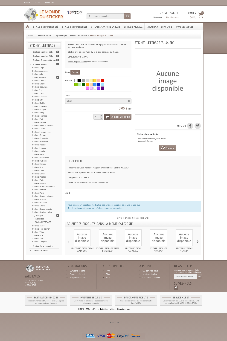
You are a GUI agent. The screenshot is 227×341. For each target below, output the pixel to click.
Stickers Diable (38, 103)
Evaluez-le (167, 148)
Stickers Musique (39, 161)
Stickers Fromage (39, 116)
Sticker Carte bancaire (159, 26)
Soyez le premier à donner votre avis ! (133, 218)
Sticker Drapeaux (39, 106)
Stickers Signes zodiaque (43, 196)
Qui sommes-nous (150, 271)
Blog (108, 274)
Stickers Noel (38, 167)
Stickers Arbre (38, 74)
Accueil (31, 36)
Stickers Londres (39, 151)
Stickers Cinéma (39, 81)
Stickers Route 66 (39, 203)
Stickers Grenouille (40, 138)
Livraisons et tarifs (77, 271)
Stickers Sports (38, 206)
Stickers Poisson (39, 183)
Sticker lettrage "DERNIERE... (133, 249)
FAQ (108, 271)
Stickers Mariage (39, 164)
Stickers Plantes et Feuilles (43, 186)
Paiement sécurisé (77, 274)
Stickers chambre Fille (74, 26)
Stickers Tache (38, 226)
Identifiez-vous (172, 17)
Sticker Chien (38, 93)
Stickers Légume (39, 148)
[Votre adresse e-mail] (185, 276)
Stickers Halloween (40, 142)
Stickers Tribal (38, 232)
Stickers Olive (38, 170)
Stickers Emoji (38, 113)
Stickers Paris (38, 193)
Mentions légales (150, 274)
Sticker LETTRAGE (43, 222)
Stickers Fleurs (38, 129)
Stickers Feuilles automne (43, 125)
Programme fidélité (77, 278)
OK (127, 16)
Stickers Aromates (40, 71)
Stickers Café (38, 100)
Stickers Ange (38, 68)
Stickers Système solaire (42, 212)
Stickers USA (38, 235)
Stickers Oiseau (39, 174)
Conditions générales (151, 278)
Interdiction (39, 219)
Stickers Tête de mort (41, 229)
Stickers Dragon (39, 109)
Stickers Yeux (38, 238)
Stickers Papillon (39, 177)
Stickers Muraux (133, 26)
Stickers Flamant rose (41, 132)
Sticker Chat (37, 90)
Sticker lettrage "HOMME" (158, 249)
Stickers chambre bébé (45, 26)
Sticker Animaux (39, 77)
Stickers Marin (38, 154)
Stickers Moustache (40, 158)
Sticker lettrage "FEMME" (184, 249)
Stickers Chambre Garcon (105, 26)
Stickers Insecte (39, 145)
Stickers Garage (39, 135)
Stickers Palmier (39, 190)
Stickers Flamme (39, 122)
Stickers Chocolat (39, 97)
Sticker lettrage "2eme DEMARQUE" (82, 249)
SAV (108, 278)
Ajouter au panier (117, 117)
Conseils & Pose (184, 26)
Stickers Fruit (37, 119)
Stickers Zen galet (39, 242)
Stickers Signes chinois (42, 209)
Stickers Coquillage (40, 87)
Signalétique (37, 215)
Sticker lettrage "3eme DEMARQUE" (107, 249)
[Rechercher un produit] (105, 16)
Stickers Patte (38, 180)
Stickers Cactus (38, 84)
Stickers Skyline (39, 199)
